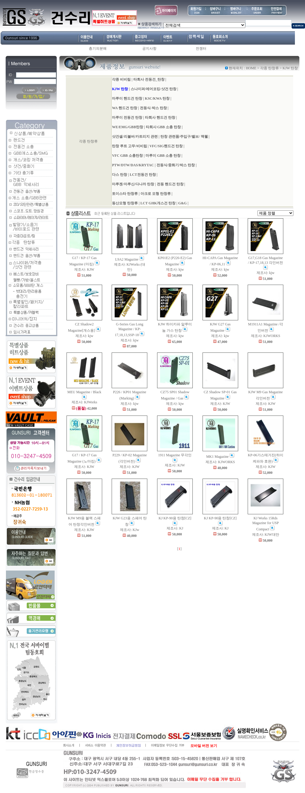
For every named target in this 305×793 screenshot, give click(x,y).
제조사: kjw (175, 269)
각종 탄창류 (269, 68)
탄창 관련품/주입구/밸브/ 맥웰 (184, 136)
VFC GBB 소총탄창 (127, 155)
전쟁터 (201, 48)
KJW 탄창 (120, 89)
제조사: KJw (129, 530)
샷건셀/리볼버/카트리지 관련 (135, 136)
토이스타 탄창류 (125, 194)
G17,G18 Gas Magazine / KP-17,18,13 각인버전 (265, 263)
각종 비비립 (121, 79)
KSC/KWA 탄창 (157, 98)
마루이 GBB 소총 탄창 (163, 155)
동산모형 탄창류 (125, 203)
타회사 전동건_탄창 (149, 79)
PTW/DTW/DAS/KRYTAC (133, 165)
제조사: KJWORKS (265, 336)
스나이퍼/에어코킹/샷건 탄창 (153, 89)
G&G (182, 203)
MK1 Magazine (220, 457)
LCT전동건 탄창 (143, 175)
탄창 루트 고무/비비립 (129, 146)
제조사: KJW (84, 269)
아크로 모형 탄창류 (155, 194)
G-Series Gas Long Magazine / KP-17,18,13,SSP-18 (129, 329)
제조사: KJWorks (84, 402)
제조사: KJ (175, 528)
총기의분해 (98, 48)
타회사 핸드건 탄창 (160, 117)
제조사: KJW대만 (265, 534)
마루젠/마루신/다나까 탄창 (133, 184)
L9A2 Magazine (129, 259)
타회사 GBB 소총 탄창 (163, 127)
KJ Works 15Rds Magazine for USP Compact (265, 523)
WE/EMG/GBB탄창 (127, 127)
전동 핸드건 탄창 (170, 184)
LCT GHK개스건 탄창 (158, 203)
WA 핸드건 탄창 (124, 108)
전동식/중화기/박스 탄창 (176, 165)
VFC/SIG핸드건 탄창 (166, 146)
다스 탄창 (119, 175)
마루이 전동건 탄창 (127, 117)
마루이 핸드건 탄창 (127, 98)
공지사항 (149, 48)
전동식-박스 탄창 (153, 108)
